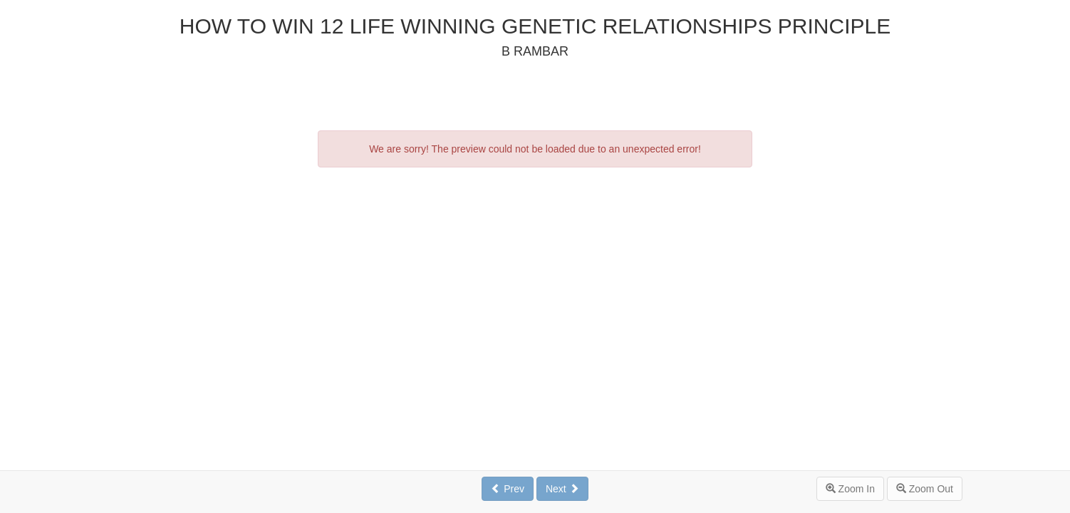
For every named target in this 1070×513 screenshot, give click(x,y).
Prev (507, 488)
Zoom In (850, 488)
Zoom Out (924, 488)
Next (562, 488)
